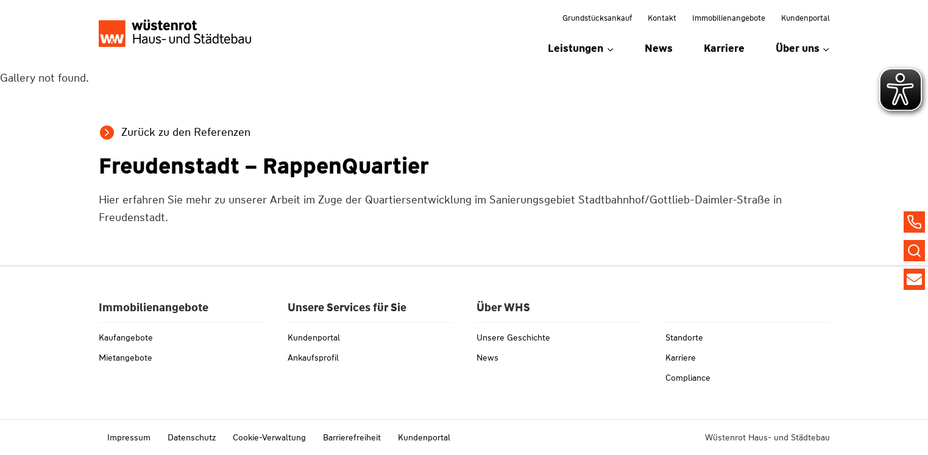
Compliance (687, 377)
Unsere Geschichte (513, 337)
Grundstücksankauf (597, 18)
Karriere (724, 48)
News (659, 48)
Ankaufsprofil (313, 357)
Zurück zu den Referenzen (185, 132)
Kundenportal (805, 18)
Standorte (684, 337)
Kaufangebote (126, 337)
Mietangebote (125, 357)
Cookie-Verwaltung (269, 437)
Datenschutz (192, 437)
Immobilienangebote (728, 18)
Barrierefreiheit (352, 437)
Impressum (129, 437)
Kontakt (662, 18)
